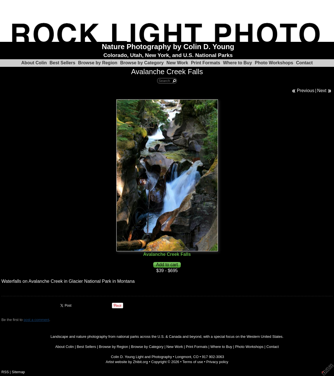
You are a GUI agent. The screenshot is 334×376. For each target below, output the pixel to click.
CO (195, 357)
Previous (305, 90)
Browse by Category (142, 62)
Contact (304, 62)
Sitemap (18, 372)
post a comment (36, 320)
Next (321, 90)
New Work (177, 62)
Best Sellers (62, 62)
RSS (5, 372)
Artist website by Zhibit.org (127, 362)
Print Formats (205, 62)
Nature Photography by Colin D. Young (168, 47)
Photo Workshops (274, 62)
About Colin (34, 62)
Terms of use (192, 362)
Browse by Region (98, 62)
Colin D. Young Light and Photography (141, 357)
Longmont (183, 357)
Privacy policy (217, 362)
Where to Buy (237, 62)
